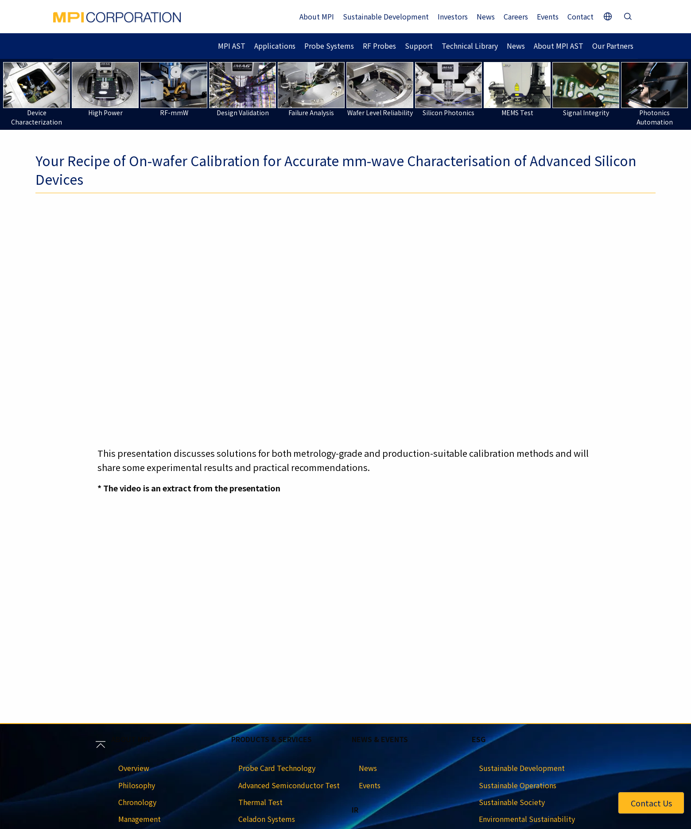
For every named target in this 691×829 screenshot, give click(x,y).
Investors (453, 16)
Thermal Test (260, 802)
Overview (133, 768)
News (486, 16)
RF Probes (379, 45)
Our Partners (612, 45)
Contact (580, 16)
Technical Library (470, 45)
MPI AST (231, 45)
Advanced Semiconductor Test (289, 785)
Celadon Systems (266, 818)
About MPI (316, 16)
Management (139, 818)
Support (419, 45)
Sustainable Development (386, 16)
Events (548, 16)
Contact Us (651, 803)
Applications (274, 45)
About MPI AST (558, 45)
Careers (516, 16)
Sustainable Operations (517, 785)
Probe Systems (329, 45)
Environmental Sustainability (527, 818)
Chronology (137, 802)
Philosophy (136, 785)
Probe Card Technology (276, 768)
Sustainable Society (512, 802)
